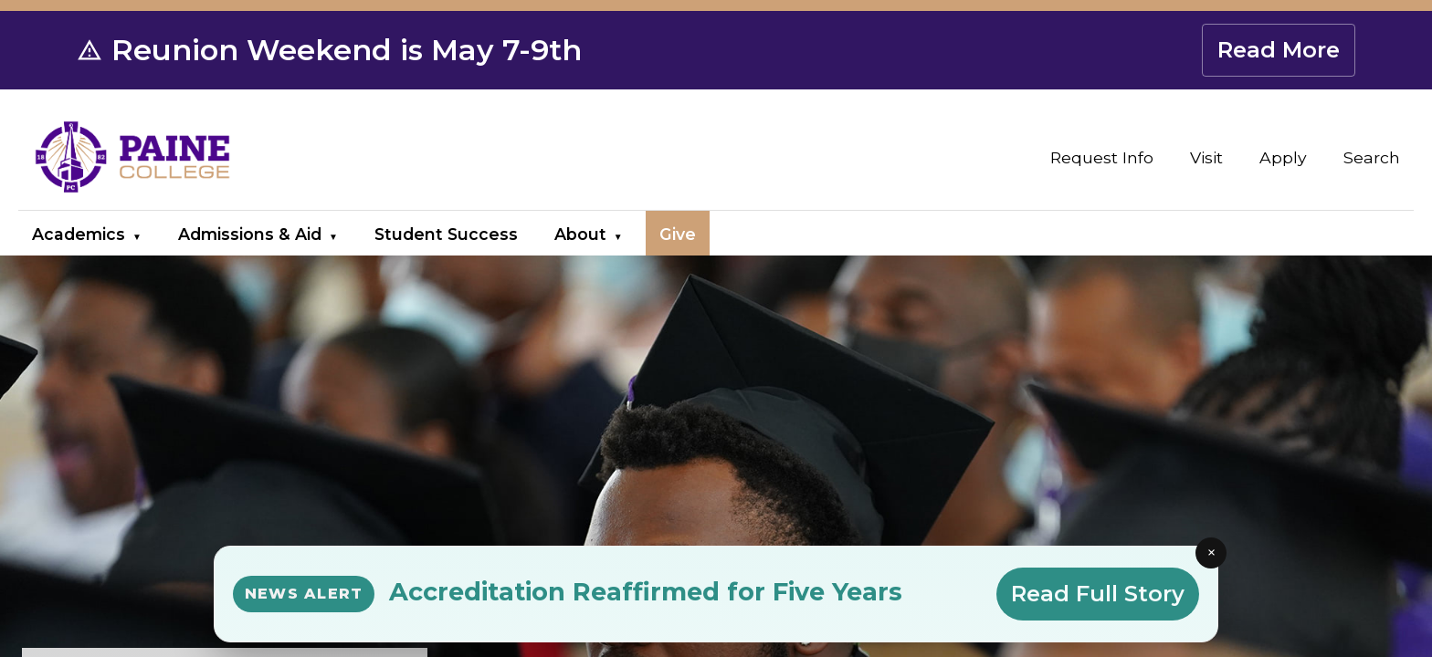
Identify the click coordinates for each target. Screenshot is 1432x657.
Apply (1283, 157)
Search (1371, 157)
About (580, 234)
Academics (78, 234)
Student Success (446, 234)
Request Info (1101, 157)
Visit (1206, 157)
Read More (1278, 49)
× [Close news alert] (1211, 552)
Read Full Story (1098, 593)
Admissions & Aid (249, 234)
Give (677, 234)
